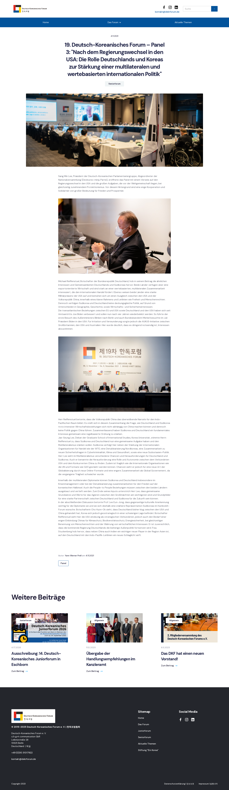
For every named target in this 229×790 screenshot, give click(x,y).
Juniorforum (144, 730)
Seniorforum (144, 737)
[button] (114, 22)
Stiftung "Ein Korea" (148, 750)
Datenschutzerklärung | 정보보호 (179, 784)
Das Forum (143, 724)
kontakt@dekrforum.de (167, 11)
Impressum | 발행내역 (208, 784)
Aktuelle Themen (183, 22)
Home (46, 22)
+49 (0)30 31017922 (22, 752)
